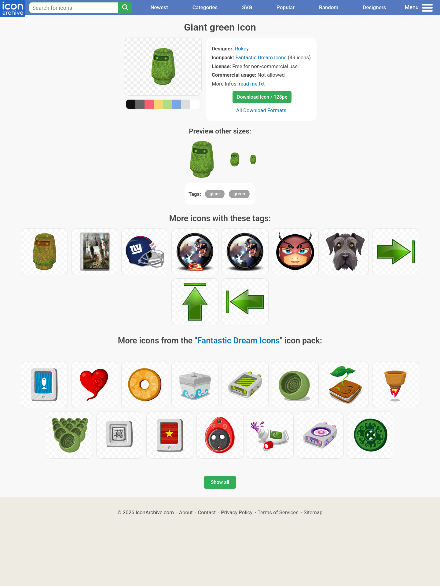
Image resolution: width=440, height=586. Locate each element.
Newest (159, 7)
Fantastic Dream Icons (261, 57)
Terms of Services (278, 512)
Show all (220, 482)
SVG (247, 7)
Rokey (242, 49)
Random (328, 7)
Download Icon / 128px (262, 97)
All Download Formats (261, 110)
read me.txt (252, 84)
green (239, 193)
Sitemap (313, 512)
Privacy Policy (236, 512)
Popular (286, 7)
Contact (207, 512)
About (186, 512)
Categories (205, 7)
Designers (374, 7)
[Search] (125, 7)
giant (215, 193)
